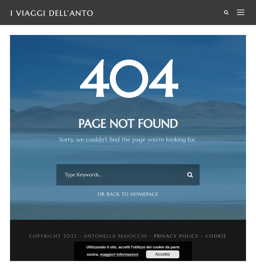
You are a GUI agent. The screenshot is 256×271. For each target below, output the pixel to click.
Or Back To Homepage (128, 194)
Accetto (162, 254)
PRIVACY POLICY (176, 236)
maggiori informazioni (119, 254)
